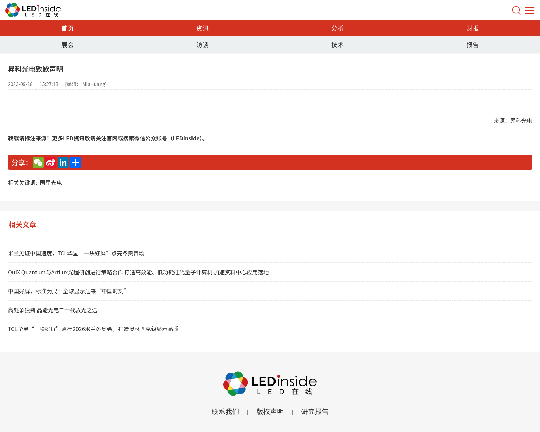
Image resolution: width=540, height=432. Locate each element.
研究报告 (315, 411)
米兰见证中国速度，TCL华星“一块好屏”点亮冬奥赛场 (76, 253)
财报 (472, 27)
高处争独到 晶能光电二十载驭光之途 (52, 310)
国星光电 (51, 182)
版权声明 (270, 411)
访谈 (202, 44)
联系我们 (225, 411)
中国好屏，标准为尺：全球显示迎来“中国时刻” (68, 291)
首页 (67, 27)
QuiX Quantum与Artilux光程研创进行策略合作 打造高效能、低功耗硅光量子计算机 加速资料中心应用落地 (138, 272)
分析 (337, 27)
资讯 (202, 27)
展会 (67, 44)
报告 (472, 44)
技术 (337, 44)
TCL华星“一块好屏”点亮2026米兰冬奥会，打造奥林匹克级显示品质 (93, 329)
